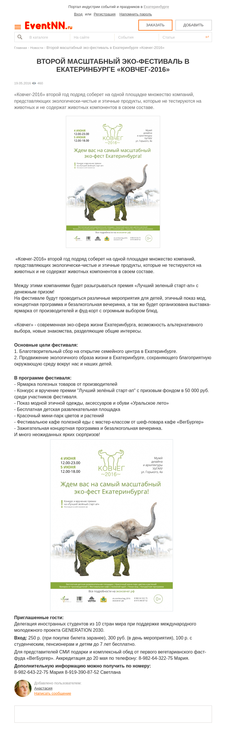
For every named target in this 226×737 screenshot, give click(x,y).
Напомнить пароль (135, 14)
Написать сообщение (52, 693)
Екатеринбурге (156, 7)
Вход (78, 14)
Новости (36, 47)
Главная (20, 47)
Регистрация (104, 14)
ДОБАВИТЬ (193, 25)
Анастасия (43, 688)
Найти (19, 37)
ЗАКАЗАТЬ (155, 25)
